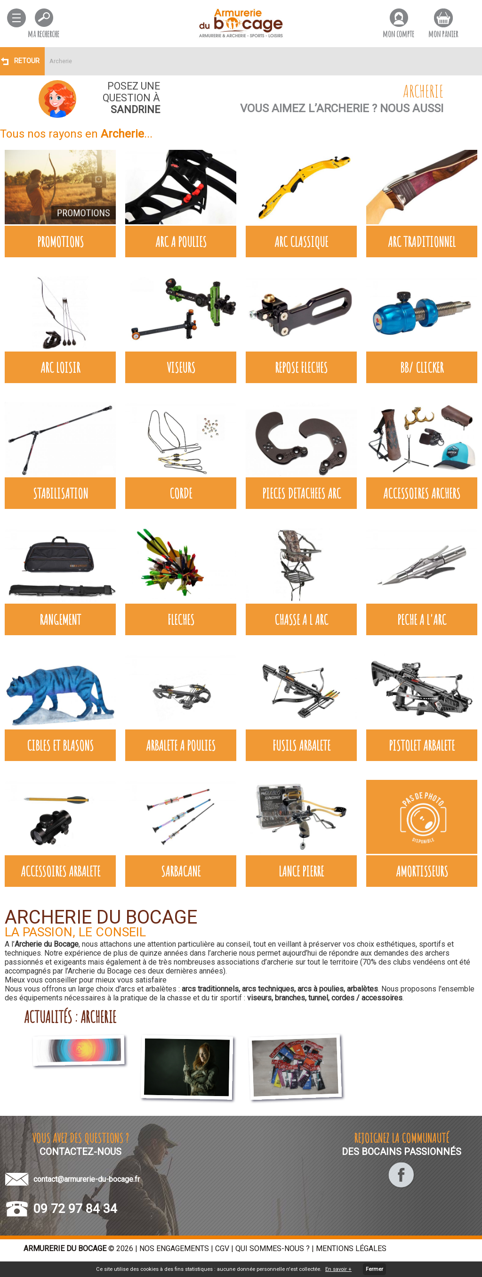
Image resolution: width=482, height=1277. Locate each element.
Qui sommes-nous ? (272, 1248)
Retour (27, 61)
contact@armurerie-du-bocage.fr (86, 1179)
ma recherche (43, 34)
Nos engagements (174, 1248)
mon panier (443, 34)
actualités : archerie (70, 1017)
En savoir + (338, 1269)
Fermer (374, 1269)
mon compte (398, 34)
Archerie (60, 61)
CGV (222, 1248)
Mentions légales (351, 1248)
